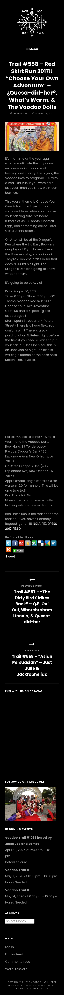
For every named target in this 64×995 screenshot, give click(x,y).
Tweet (10, 556)
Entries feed (14, 954)
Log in (9, 947)
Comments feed (17, 961)
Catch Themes (39, 988)
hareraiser (20, 113)
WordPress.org (16, 969)
